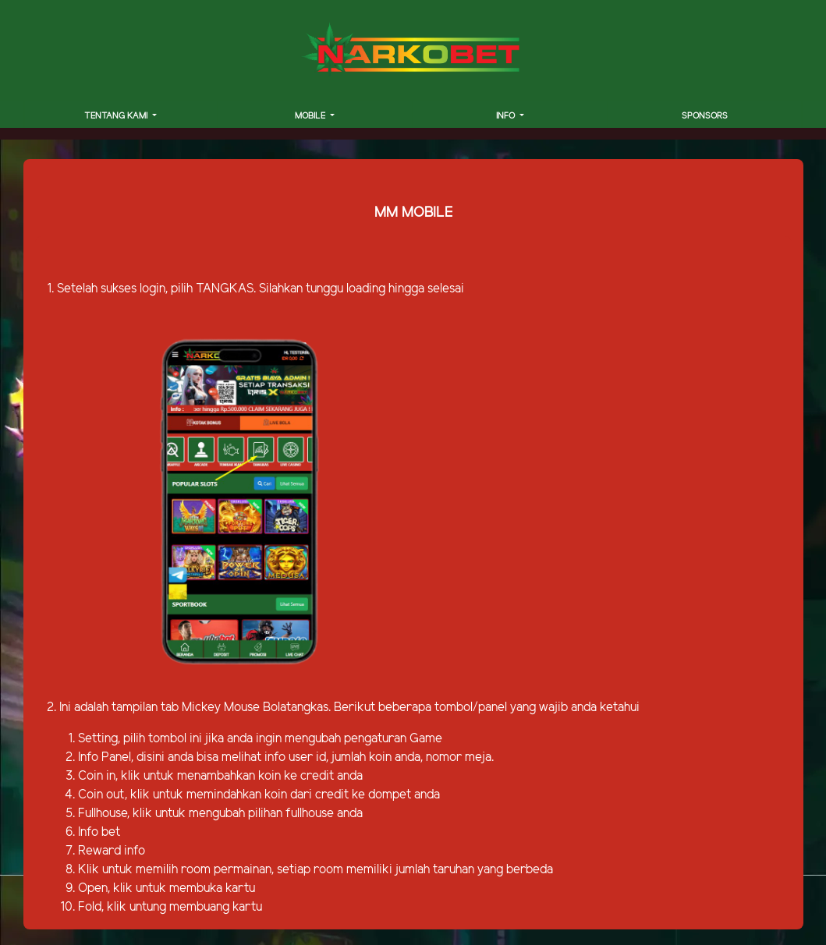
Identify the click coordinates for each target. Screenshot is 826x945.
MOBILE (311, 116)
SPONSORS (705, 116)
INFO (506, 116)
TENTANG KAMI (117, 116)
